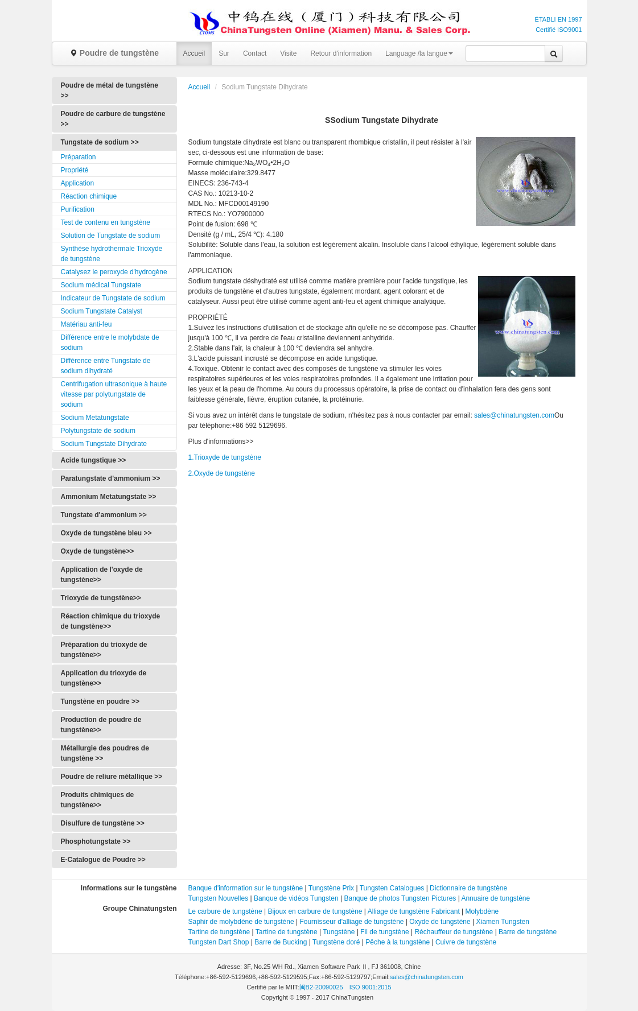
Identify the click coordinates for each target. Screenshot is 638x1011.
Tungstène (339, 932)
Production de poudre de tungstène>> (101, 725)
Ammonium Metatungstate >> (109, 497)
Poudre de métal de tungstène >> (109, 90)
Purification (77, 209)
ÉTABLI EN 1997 (558, 19)
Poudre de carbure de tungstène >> (113, 119)
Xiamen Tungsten (502, 922)
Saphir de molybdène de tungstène (241, 922)
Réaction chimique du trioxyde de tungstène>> (110, 621)
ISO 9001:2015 (370, 987)
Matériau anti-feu (86, 324)
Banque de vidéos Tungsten (296, 898)
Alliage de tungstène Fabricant (414, 911)
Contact (254, 53)
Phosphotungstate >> (96, 841)
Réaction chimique (89, 196)
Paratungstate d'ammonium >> (110, 478)
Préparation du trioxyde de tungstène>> (104, 650)
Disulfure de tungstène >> (103, 823)
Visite (288, 53)
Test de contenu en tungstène (105, 222)
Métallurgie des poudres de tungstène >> (105, 753)
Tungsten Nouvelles (218, 898)
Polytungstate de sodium (98, 431)
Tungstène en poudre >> (100, 701)
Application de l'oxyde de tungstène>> (102, 575)
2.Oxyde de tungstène (221, 473)
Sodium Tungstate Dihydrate (104, 444)
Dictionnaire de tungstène (468, 888)
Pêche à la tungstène (397, 942)
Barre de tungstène (528, 932)
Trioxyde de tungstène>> (101, 598)
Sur (224, 53)
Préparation (78, 157)
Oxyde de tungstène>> (97, 551)
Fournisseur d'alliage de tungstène (351, 922)
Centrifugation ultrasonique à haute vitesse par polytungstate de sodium (114, 394)
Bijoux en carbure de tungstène (314, 911)
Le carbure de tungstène (225, 911)
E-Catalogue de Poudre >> (103, 860)
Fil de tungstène (384, 932)
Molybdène (482, 911)
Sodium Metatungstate (95, 418)
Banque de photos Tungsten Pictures (400, 898)
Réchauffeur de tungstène (453, 932)
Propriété (75, 170)
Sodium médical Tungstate (101, 285)
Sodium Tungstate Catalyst (101, 311)
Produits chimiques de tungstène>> (97, 800)
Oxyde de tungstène (439, 922)
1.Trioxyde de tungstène (224, 457)
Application (77, 183)
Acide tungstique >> (93, 460)
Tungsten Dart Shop (218, 942)
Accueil (194, 53)
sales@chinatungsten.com (514, 415)
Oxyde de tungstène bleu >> (106, 533)
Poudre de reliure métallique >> (112, 777)
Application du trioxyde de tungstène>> (104, 678)
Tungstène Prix (331, 888)
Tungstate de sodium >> (100, 142)
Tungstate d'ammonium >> (104, 515)
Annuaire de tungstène (495, 898)
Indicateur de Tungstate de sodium (113, 298)
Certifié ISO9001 (559, 29)
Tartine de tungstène (219, 932)
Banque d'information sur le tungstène (246, 888)
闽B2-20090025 (321, 987)
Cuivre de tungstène (465, 942)
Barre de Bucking (280, 942)
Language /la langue (419, 53)
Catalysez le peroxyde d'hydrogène (114, 272)
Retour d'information (341, 53)
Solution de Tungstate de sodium (110, 236)
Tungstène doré (336, 942)
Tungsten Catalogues (392, 888)
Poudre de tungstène (114, 52)
